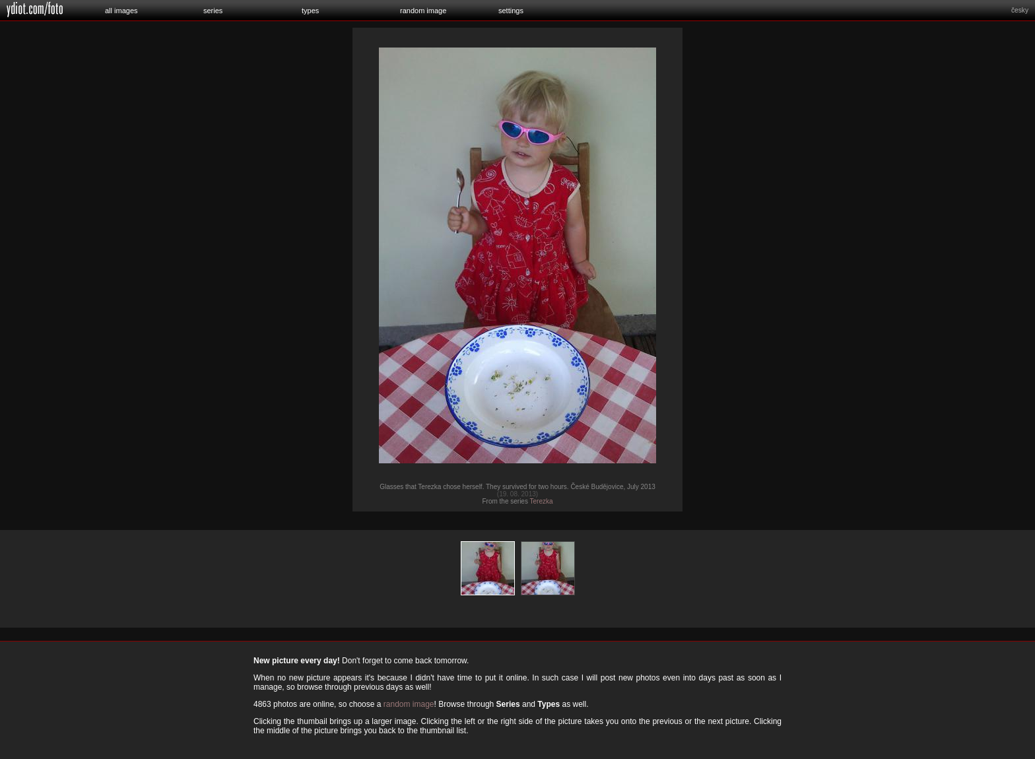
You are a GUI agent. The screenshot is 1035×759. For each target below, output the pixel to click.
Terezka (541, 501)
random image (423, 11)
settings (510, 11)
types (310, 11)
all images (121, 11)
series (212, 11)
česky (1019, 10)
